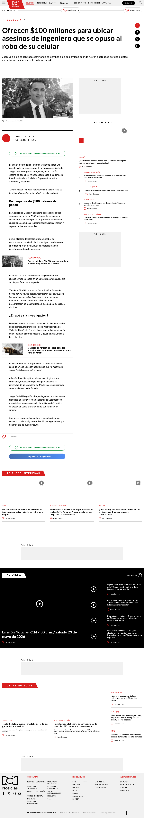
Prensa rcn (31, 799)
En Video (14, 575)
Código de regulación (36, 791)
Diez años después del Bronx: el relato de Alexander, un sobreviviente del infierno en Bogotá (23, 512)
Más (134, 575)
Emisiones (9, 10)
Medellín (14, 437)
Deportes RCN (52, 3)
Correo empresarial (35, 796)
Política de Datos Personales (69, 813)
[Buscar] (140, 3)
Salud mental (116, 692)
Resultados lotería (92, 172)
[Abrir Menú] (3, 3)
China (113, 712)
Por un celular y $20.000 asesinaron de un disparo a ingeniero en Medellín (48, 262)
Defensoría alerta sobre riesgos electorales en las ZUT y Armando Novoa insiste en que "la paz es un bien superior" (71, 512)
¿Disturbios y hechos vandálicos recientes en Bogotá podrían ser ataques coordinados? (102, 162)
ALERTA (75, 793)
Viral (113, 731)
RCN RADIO (76, 788)
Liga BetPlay (7, 720)
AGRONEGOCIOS (100, 788)
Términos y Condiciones (108, 813)
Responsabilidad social (36, 782)
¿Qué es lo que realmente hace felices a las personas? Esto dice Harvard (124, 698)
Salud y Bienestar (64, 3)
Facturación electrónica (52, 783)
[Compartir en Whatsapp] (137, 46)
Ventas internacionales (54, 792)
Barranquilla (91, 187)
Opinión (97, 3)
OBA (48, 799)
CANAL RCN (128, 3)
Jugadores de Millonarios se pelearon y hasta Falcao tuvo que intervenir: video (104, 204)
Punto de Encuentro (106, 3)
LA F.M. (74, 790)
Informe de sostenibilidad (53, 787)
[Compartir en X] (137, 39)
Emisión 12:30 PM (71, 10)
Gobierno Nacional (58, 506)
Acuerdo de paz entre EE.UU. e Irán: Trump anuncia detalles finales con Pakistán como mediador (122, 602)
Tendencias (88, 3)
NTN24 (74, 782)
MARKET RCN (124, 790)
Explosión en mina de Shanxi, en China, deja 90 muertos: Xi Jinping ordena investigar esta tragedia (124, 587)
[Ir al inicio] (16, 4)
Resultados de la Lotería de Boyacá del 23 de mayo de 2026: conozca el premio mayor (105, 176)
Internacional (41, 3)
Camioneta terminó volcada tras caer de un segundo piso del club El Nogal (106, 218)
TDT (85, 782)
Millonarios (89, 200)
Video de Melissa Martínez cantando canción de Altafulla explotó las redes (126, 736)
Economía (78, 3)
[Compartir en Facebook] (137, 32)
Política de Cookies (89, 813)
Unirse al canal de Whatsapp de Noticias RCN (37, 153)
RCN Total (76, 785)
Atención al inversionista (32, 803)
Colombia (30, 3)
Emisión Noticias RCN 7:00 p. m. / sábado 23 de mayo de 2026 (39, 634)
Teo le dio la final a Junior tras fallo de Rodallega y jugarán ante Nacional (25, 725)
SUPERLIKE (123, 788)
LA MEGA (75, 799)
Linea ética (51, 796)
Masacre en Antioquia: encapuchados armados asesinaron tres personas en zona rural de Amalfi (49, 350)
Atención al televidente (32, 787)
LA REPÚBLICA (99, 782)
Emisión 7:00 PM (132, 10)
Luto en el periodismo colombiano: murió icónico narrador (107, 190)
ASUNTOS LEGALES (101, 785)
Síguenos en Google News (37, 456)
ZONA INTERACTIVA (127, 785)
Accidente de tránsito (93, 214)
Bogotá (82, 157)
